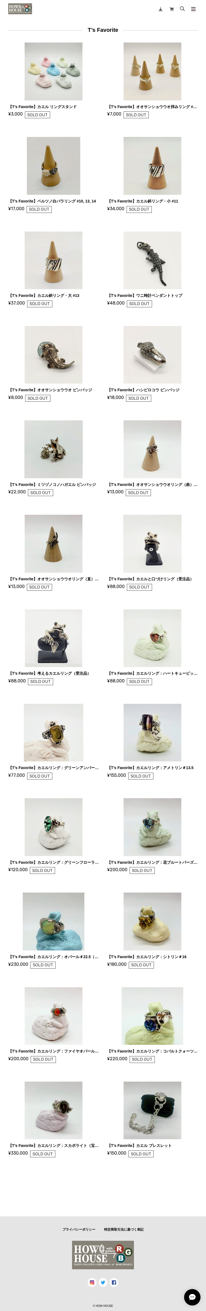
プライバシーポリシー (78, 1229)
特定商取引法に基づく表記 (124, 1229)
